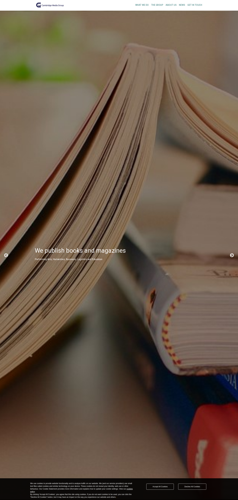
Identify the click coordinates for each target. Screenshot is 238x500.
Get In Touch (194, 5)
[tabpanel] (119, 255)
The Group (157, 5)
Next (232, 255)
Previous (6, 255)
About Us (171, 5)
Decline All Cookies (192, 487)
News (182, 5)
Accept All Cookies (160, 487)
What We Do (142, 5)
